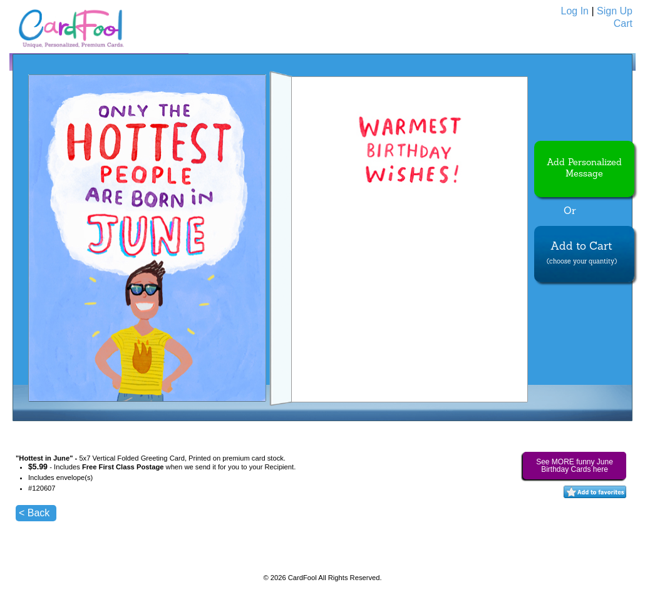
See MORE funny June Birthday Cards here (574, 465)
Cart (623, 23)
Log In (575, 11)
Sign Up (614, 11)
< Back (34, 513)
